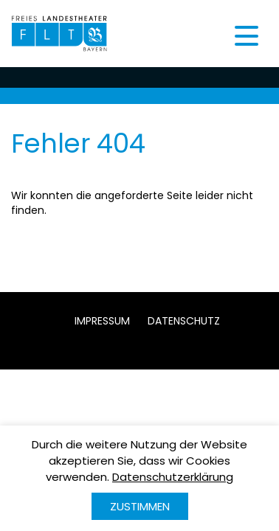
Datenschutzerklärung (172, 477)
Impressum (102, 320)
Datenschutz (184, 320)
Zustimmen (140, 506)
